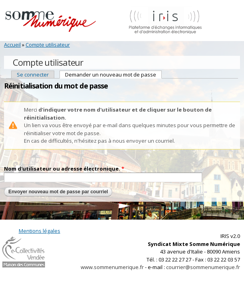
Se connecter (33, 74)
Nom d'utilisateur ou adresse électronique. (64, 168)
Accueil (12, 44)
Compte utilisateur (48, 44)
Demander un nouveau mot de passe (113, 74)
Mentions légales (39, 230)
